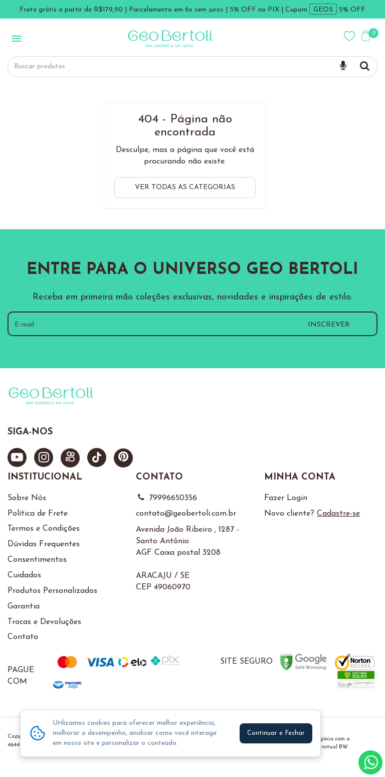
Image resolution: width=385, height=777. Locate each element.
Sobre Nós (27, 498)
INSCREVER (329, 325)
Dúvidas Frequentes (44, 544)
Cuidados (24, 575)
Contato (23, 637)
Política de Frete (38, 514)
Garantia (24, 606)
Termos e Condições (44, 529)
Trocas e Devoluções (44, 622)
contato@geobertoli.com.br (186, 514)
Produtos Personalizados (52, 591)
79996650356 (166, 498)
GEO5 (323, 10)
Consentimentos (37, 560)
